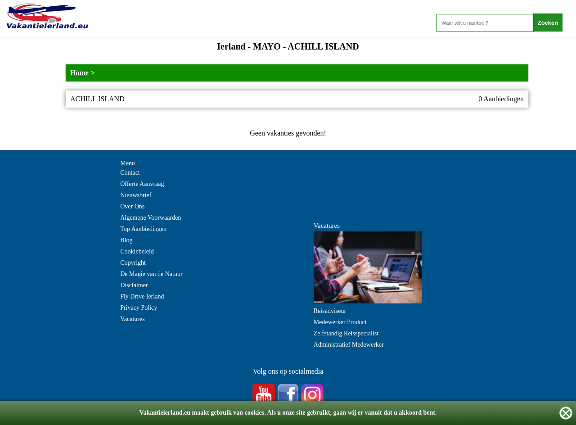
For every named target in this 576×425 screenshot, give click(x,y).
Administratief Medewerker (349, 344)
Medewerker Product (340, 322)
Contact (130, 172)
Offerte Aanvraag (142, 184)
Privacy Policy (138, 307)
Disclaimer (134, 285)
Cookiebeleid (137, 251)
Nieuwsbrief (135, 195)
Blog (126, 240)
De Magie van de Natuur (151, 274)
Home (79, 73)
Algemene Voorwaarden (150, 217)
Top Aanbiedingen (143, 229)
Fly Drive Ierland (142, 296)
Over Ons (132, 206)
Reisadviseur (330, 310)
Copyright (133, 262)
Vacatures (132, 319)
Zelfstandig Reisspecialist (346, 333)
